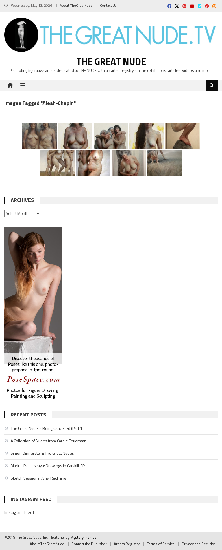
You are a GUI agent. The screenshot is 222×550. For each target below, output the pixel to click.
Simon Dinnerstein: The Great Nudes (42, 453)
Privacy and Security (198, 544)
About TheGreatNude (76, 5)
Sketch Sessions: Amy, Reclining (38, 478)
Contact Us (108, 5)
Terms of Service (161, 544)
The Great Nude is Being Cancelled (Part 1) (47, 428)
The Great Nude (111, 61)
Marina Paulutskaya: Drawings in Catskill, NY (48, 466)
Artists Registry (127, 544)
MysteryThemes (83, 537)
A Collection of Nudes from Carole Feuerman (48, 441)
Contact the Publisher (89, 544)
